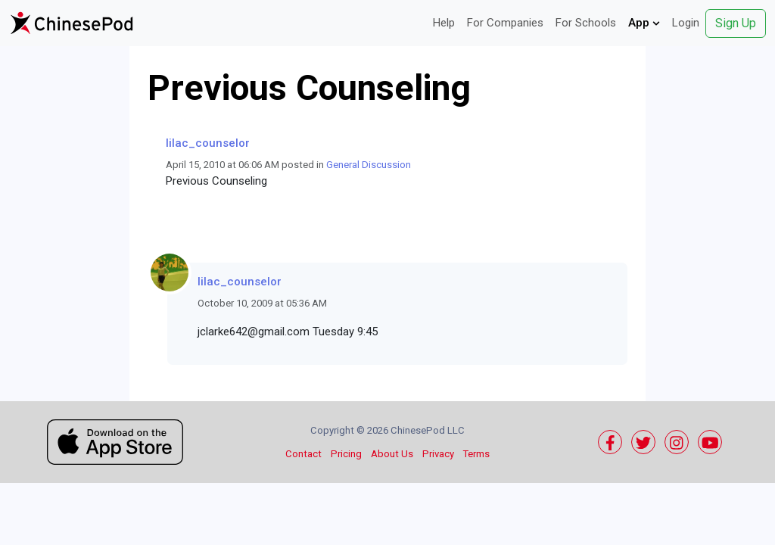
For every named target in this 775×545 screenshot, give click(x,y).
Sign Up (735, 23)
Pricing (346, 453)
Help (444, 23)
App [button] (644, 23)
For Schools (586, 23)
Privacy (438, 453)
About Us (392, 453)
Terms (476, 453)
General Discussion (368, 164)
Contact (303, 453)
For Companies (505, 23)
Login (685, 23)
